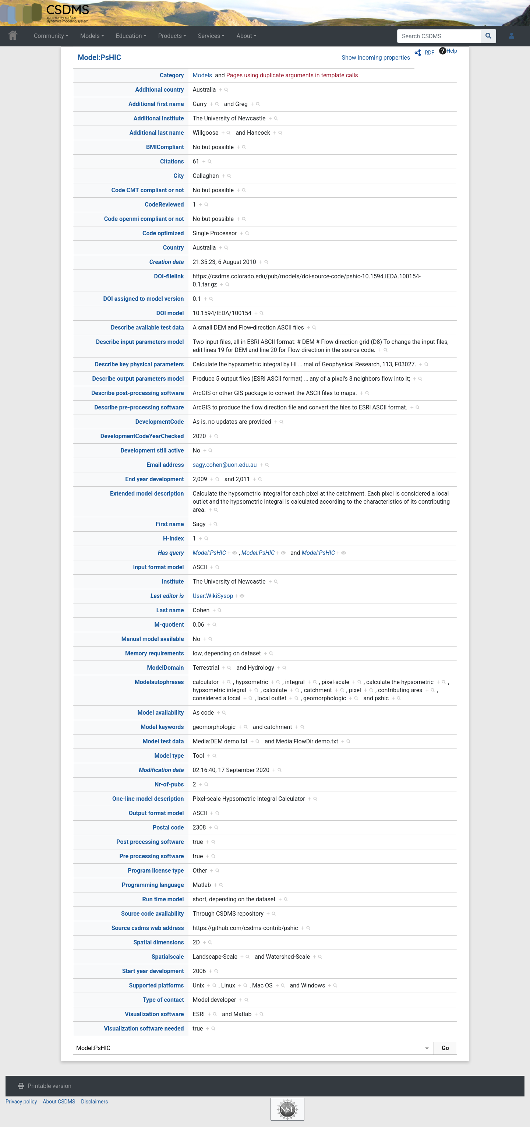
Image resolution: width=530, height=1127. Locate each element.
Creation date (166, 261)
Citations (172, 161)
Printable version (49, 1085)
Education (129, 35)
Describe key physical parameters (139, 364)
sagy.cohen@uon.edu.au (225, 464)
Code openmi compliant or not (144, 218)
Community (49, 35)
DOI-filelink (169, 276)
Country (173, 247)
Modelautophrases (159, 682)
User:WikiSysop (213, 595)
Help (448, 50)
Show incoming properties (376, 57)
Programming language (153, 884)
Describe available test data (147, 327)
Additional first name (156, 104)
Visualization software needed (144, 1028)
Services (209, 35)
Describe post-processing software (137, 393)
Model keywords (162, 726)
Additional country (159, 89)
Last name (170, 610)
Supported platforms (156, 985)
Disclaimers (94, 1102)
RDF (429, 53)
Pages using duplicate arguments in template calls (292, 75)
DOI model (170, 313)
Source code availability (152, 913)
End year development (154, 479)
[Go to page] (488, 36)
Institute (173, 581)
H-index (173, 538)
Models (90, 35)
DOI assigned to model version (143, 298)
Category (172, 75)
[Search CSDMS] (439, 36)
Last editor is (167, 595)
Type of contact (163, 999)
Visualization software (154, 1014)
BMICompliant (165, 147)
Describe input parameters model (140, 341)
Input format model (158, 567)
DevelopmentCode (159, 421)
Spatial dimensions (158, 942)
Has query (171, 552)
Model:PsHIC (99, 57)
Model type (169, 755)
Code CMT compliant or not (147, 190)
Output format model (156, 813)
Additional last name (157, 132)
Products (170, 35)
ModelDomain (165, 667)
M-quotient (169, 624)
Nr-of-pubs (169, 784)
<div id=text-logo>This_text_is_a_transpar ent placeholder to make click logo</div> (12, 13)
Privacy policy (21, 1102)
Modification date (161, 770)
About (244, 35)
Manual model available (152, 638)
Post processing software (150, 841)
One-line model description (148, 798)
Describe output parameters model (138, 378)
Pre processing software (152, 856)
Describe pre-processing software (139, 407)
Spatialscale (168, 956)
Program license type (156, 870)
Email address (165, 464)
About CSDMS (59, 1102)
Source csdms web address (148, 928)
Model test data (163, 741)
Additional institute (159, 118)
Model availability (161, 712)
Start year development (153, 971)
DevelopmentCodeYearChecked (142, 436)
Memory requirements (154, 653)
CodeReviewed (164, 204)
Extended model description (147, 493)
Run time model (163, 899)
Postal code (168, 827)
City (178, 175)
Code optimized (163, 233)
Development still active (152, 450)
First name (170, 524)
